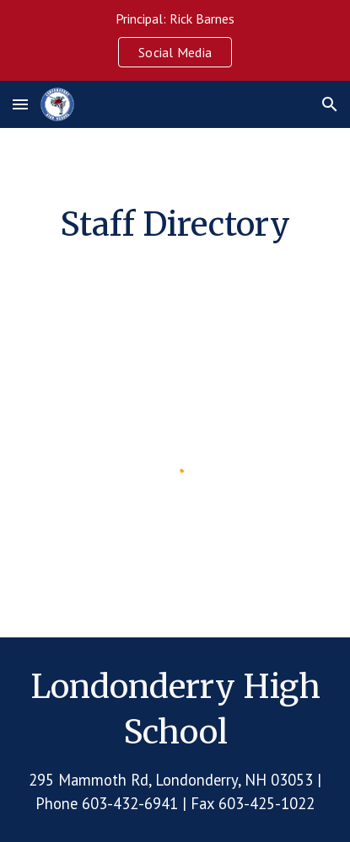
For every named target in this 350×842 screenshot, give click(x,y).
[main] (175, 224)
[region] (175, 40)
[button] (20, 104)
